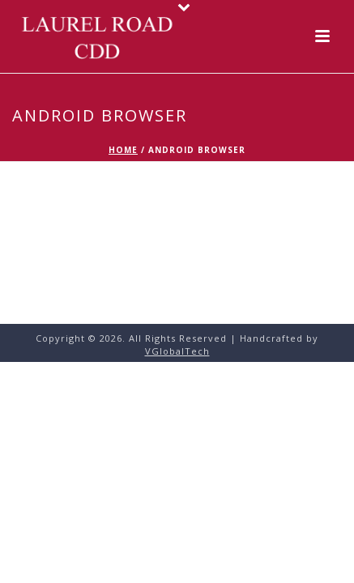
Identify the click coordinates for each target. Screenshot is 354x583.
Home (123, 149)
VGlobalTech (177, 351)
